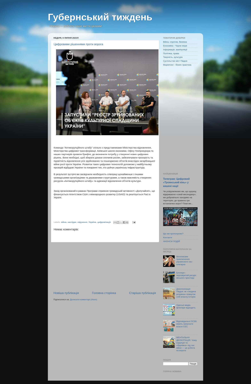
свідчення (82, 222)
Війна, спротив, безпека (175, 42)
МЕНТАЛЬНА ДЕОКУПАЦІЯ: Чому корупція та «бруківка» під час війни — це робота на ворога (186, 344)
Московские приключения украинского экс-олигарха (184, 260)
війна (63, 222)
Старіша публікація (142, 293)
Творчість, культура (172, 57)
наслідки (72, 222)
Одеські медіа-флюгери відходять (185, 306)
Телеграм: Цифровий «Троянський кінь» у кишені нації (176, 182)
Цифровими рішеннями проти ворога (78, 44)
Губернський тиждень (100, 17)
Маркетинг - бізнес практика (177, 65)
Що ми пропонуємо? (173, 233)
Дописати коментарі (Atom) (83, 299)
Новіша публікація (66, 293)
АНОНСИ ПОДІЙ (171, 241)
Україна (92, 222)
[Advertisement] (105, 267)
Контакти (167, 237)
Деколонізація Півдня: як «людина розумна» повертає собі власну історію (186, 293)
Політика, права (171, 53)
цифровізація (104, 222)
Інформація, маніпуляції (175, 49)
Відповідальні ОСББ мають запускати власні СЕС (186, 324)
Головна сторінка (104, 293)
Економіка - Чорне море (175, 46)
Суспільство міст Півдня (175, 61)
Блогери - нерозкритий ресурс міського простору (186, 275)
